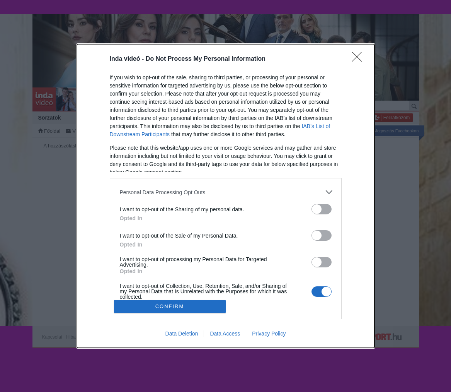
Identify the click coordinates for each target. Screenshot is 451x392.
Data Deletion (181, 333)
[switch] (321, 209)
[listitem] (226, 192)
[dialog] (225, 196)
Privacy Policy (269, 333)
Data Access (225, 333)
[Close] (359, 59)
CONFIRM (169, 306)
